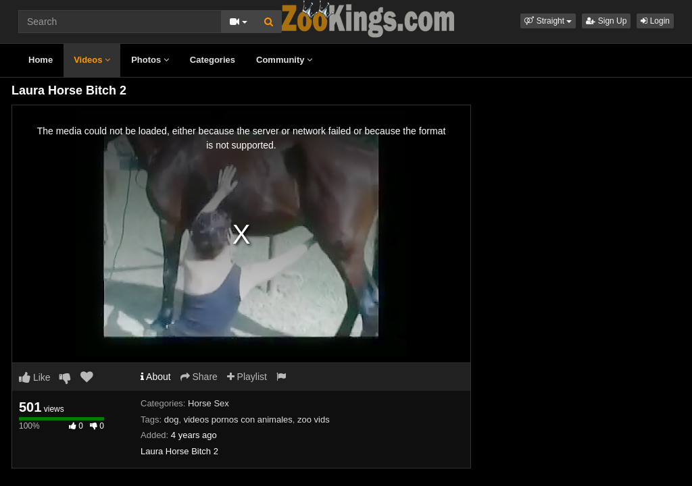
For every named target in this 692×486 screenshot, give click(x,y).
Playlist (247, 376)
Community (284, 60)
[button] (548, 21)
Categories (212, 60)
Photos (150, 60)
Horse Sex (208, 403)
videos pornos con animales (238, 419)
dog (171, 419)
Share (199, 376)
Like (35, 377)
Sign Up (606, 21)
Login (655, 21)
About (156, 376)
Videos (92, 60)
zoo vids (313, 419)
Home (40, 60)
